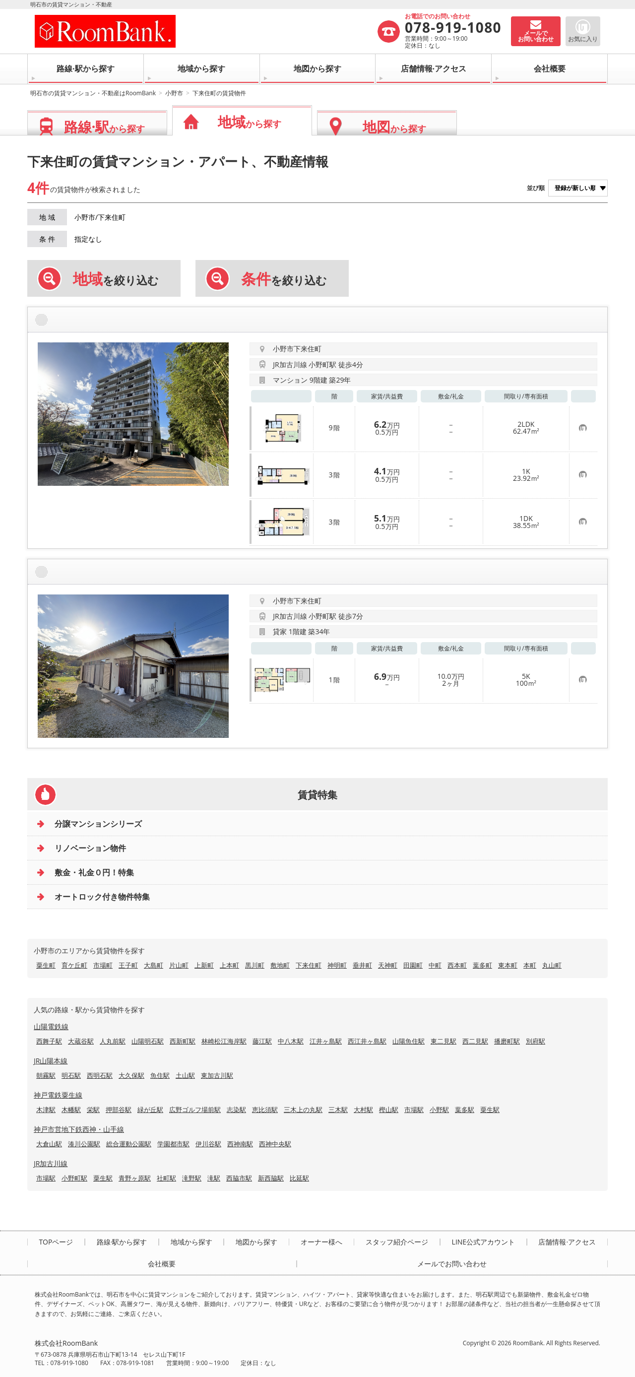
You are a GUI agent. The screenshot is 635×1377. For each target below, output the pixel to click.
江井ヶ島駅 (326, 1041)
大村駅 (363, 1109)
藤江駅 (262, 1041)
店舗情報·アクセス (434, 68)
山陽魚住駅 (408, 1041)
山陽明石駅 (147, 1041)
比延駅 (299, 1178)
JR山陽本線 (50, 1060)
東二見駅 (443, 1041)
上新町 (204, 965)
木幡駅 (71, 1109)
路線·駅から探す (86, 68)
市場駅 (414, 1109)
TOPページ (56, 1242)
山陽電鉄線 (51, 1026)
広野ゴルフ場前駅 (195, 1109)
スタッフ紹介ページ (397, 1242)
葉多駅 (464, 1109)
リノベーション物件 (90, 848)
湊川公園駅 (84, 1143)
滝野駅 (191, 1178)
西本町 (457, 965)
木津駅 (46, 1109)
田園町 (413, 965)
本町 (529, 965)
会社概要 (550, 68)
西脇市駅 (239, 1178)
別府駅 (535, 1041)
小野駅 (439, 1109)
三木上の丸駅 (303, 1109)
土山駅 (185, 1075)
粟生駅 (490, 1109)
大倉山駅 (49, 1143)
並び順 (536, 188)
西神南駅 (240, 1143)
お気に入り (583, 39)
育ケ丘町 (74, 965)
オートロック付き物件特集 (102, 896)
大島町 (153, 965)
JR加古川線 (50, 1163)
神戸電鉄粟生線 (58, 1095)
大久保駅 (131, 1075)
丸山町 (552, 965)
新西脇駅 (271, 1178)
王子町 (128, 965)
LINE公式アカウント (483, 1242)
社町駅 (166, 1178)
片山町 (179, 965)
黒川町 (254, 965)
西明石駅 (100, 1075)
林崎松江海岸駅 (224, 1041)
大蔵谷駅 (81, 1041)
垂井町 (362, 965)
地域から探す (201, 68)
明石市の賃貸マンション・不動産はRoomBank (93, 93)
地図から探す (317, 68)
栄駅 (93, 1109)
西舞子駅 (49, 1041)
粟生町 (46, 965)
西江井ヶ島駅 (367, 1041)
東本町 (507, 965)
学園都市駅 (173, 1143)
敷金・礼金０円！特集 (94, 872)
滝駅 (213, 1178)
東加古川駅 (217, 1075)
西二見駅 (475, 1041)
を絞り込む (116, 278)
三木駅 (338, 1109)
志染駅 (236, 1109)
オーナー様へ (321, 1242)
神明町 (337, 965)
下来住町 (308, 965)
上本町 (229, 965)
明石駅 (71, 1075)
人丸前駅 (113, 1041)
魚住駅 (160, 1075)
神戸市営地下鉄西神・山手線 (79, 1129)
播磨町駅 (507, 1041)
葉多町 (482, 965)
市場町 (103, 965)
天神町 (387, 965)
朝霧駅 (46, 1075)
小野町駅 (74, 1178)
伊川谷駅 (208, 1143)
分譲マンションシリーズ (98, 823)
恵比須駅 (265, 1109)
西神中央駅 (275, 1143)
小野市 (174, 93)
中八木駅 (291, 1041)
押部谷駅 (118, 1109)
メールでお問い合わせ (452, 1263)
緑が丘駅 (150, 1109)
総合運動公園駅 (128, 1143)
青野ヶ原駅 (135, 1178)
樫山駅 (388, 1109)
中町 (435, 965)
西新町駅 (182, 1041)
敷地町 (280, 965)
